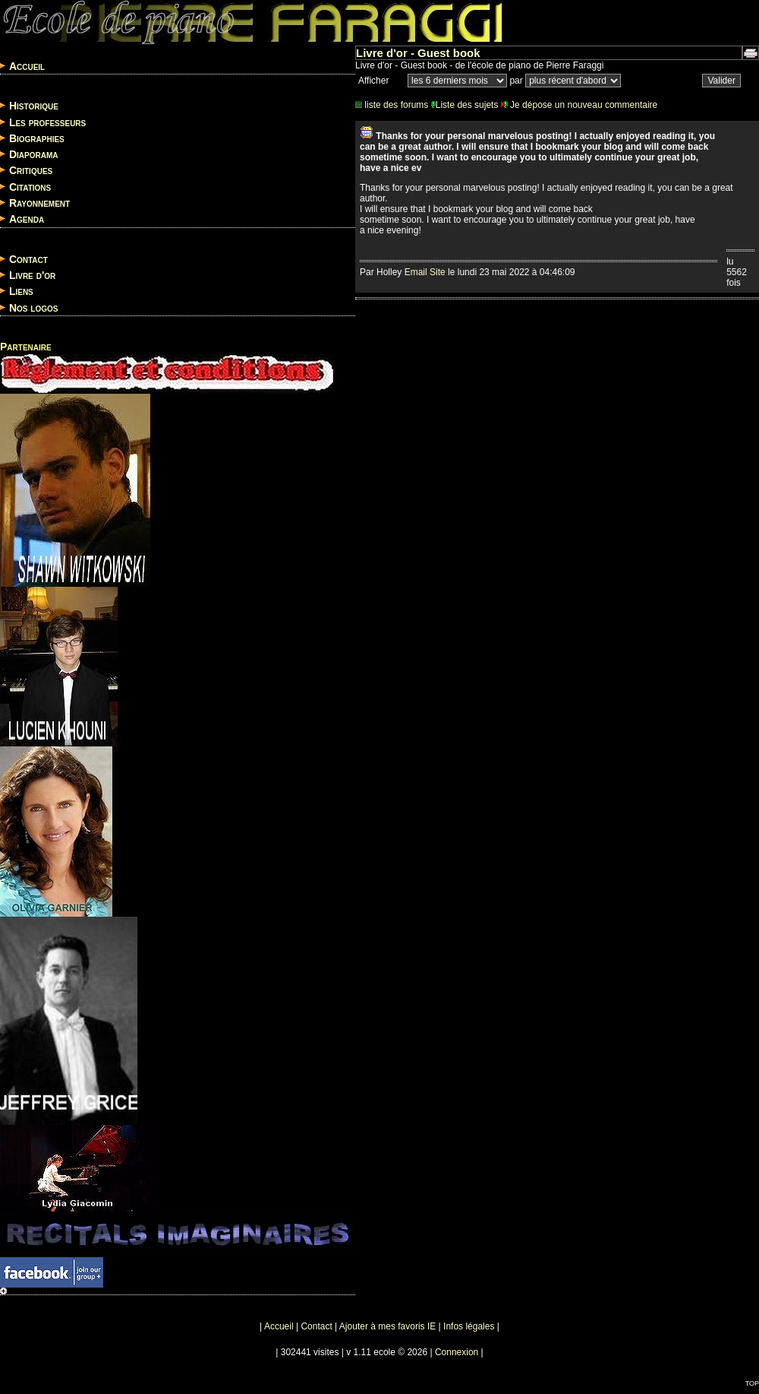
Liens (21, 292)
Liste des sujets (465, 105)
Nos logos (33, 308)
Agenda (26, 220)
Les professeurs (47, 122)
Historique (33, 106)
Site (438, 272)
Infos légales (468, 1326)
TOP (752, 1383)
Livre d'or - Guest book (418, 52)
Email (416, 272)
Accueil (27, 66)
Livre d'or (32, 275)
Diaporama (33, 154)
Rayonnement (39, 203)
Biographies (37, 138)
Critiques (30, 171)
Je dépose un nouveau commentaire (579, 105)
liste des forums (391, 105)
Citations (30, 187)
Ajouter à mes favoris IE (387, 1326)
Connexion (456, 1352)
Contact (28, 259)
